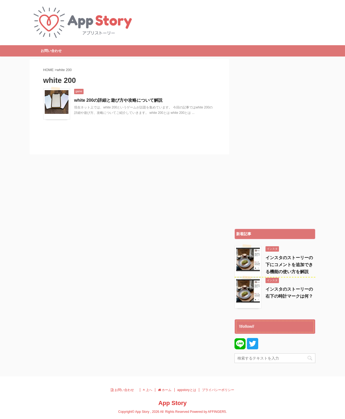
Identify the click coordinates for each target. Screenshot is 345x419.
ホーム (164, 390)
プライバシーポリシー (218, 390)
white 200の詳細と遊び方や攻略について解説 (118, 100)
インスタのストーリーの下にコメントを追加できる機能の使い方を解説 (289, 264)
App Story (172, 403)
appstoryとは (186, 390)
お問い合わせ (51, 51)
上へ (147, 390)
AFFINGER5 (217, 412)
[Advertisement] (274, 142)
